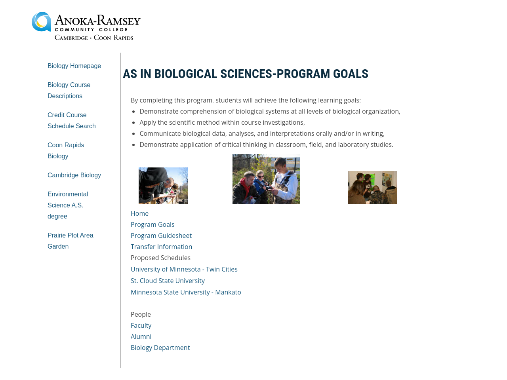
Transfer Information (161, 246)
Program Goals (153, 224)
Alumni (141, 336)
